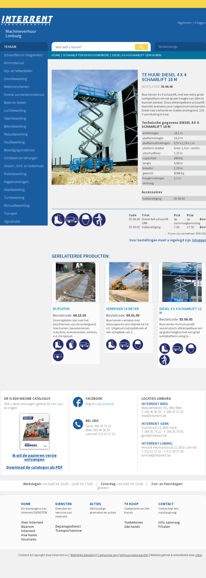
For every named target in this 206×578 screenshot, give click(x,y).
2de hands (132, 526)
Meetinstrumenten (16, 86)
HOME (26, 504)
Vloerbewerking (14, 189)
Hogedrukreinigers (16, 182)
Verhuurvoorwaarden (134, 555)
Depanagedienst (68, 526)
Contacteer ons (107, 555)
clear (198, 555)
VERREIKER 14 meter (122, 309)
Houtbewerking (14, 142)
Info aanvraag (169, 522)
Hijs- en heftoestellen (18, 71)
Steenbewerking (15, 118)
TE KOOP (131, 504)
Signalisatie (12, 221)
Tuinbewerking (14, 197)
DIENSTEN (63, 504)
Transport (10, 213)
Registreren (185, 23)
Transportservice (68, 530)
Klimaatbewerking (16, 205)
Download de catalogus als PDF (34, 467)
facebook (108, 404)
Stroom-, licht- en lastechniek (24, 166)
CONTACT (166, 504)
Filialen (164, 526)
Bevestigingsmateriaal (19, 150)
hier (53, 404)
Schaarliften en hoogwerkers (23, 55)
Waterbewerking (15, 174)
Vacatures (28, 539)
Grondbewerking (15, 79)
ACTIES (95, 504)
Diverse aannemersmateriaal (24, 94)
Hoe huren (29, 535)
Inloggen (200, 23)
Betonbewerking (15, 126)
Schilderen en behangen (20, 158)
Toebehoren (133, 522)
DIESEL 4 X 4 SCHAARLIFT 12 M (180, 311)
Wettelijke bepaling (83, 555)
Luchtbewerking (15, 110)
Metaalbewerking (16, 134)
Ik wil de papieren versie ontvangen (34, 457)
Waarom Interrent (28, 528)
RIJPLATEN (61, 309)
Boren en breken (15, 102)
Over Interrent (32, 522)
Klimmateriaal (14, 63)
